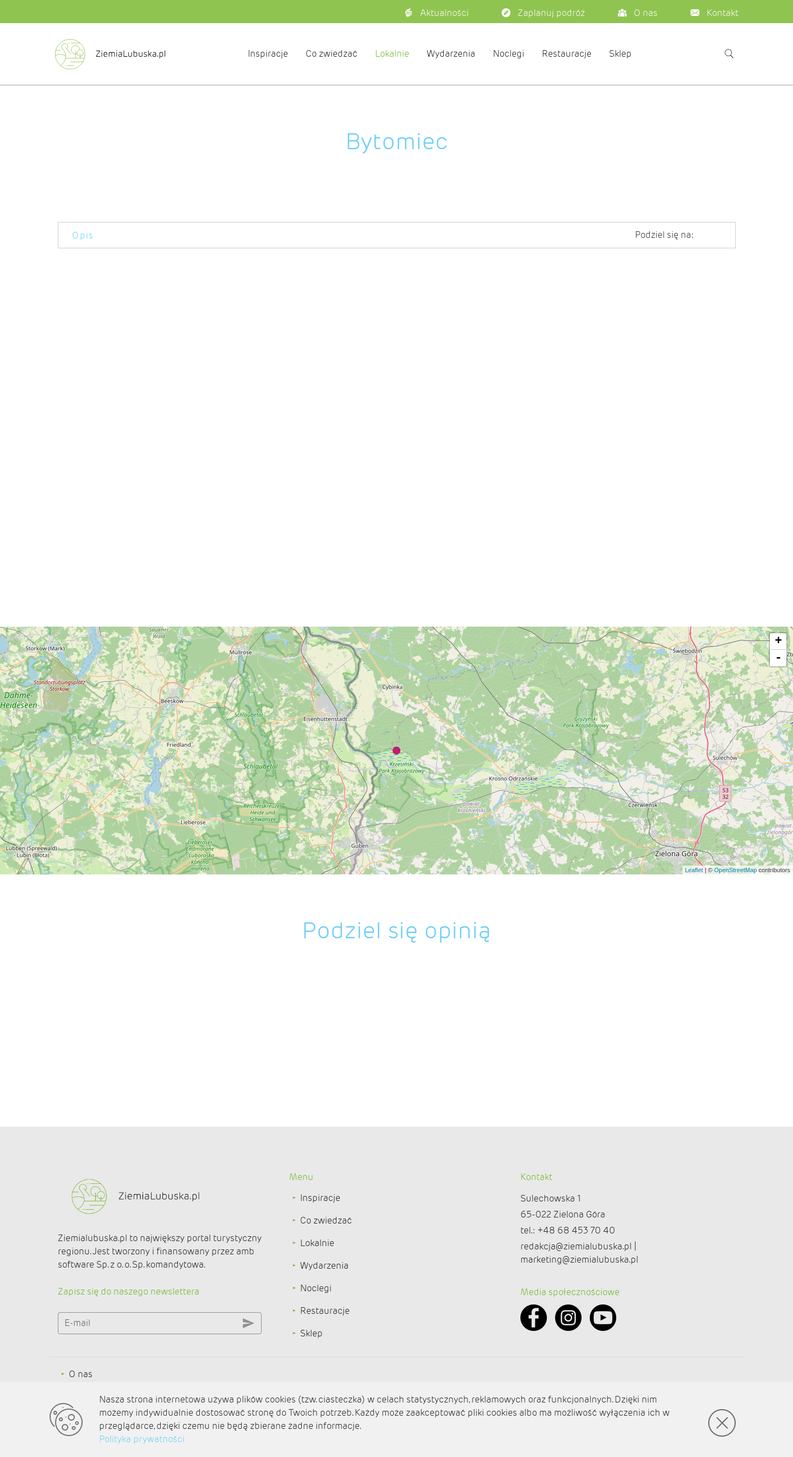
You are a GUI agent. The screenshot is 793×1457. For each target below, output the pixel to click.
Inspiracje (268, 53)
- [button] (778, 658)
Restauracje (566, 53)
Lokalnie (392, 53)
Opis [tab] (83, 235)
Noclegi (508, 53)
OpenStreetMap (735, 870)
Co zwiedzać (331, 53)
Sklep (620, 53)
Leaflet (694, 870)
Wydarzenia (451, 53)
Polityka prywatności (141, 1439)
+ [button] (778, 641)
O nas (81, 1374)
